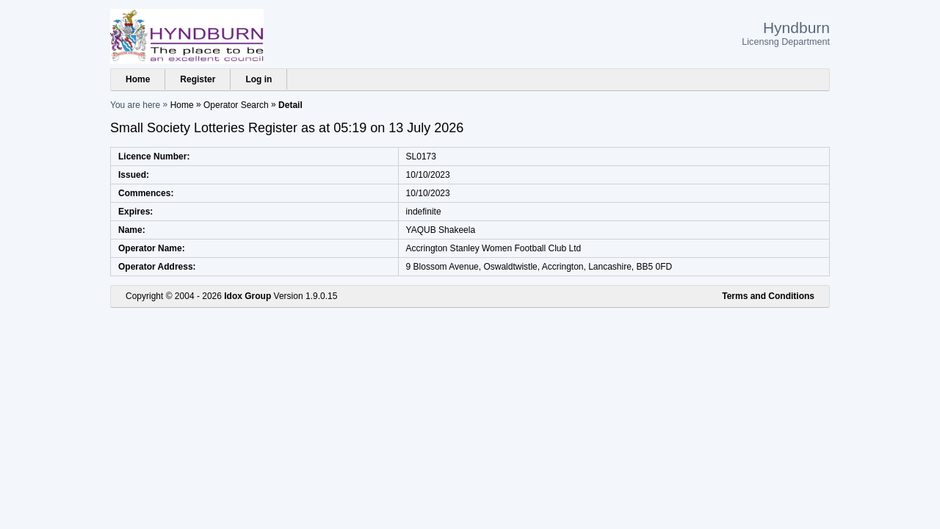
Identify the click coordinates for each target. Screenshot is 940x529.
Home (138, 79)
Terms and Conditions (768, 296)
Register (197, 79)
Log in (258, 79)
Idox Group (247, 296)
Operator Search (236, 105)
